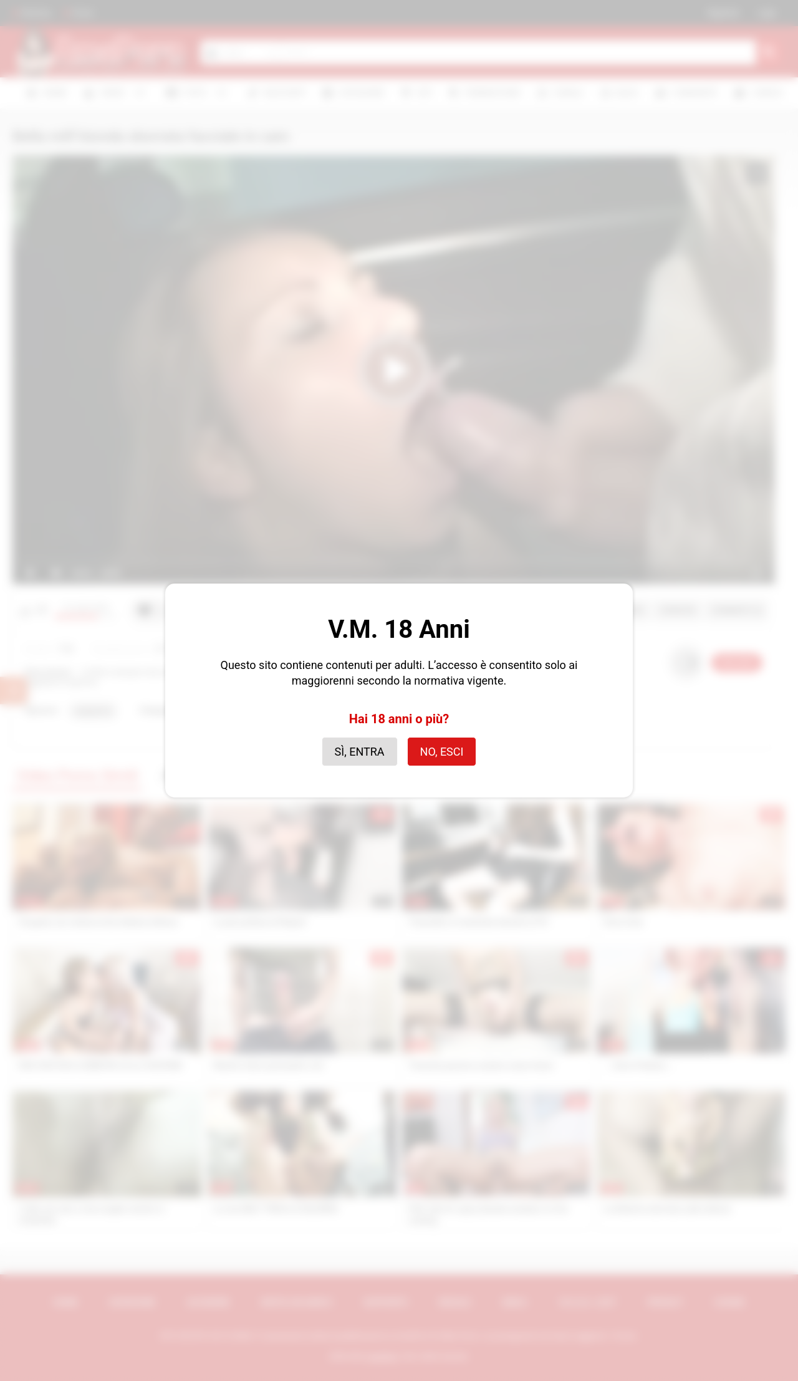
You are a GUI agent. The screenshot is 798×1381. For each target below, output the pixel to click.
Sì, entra (360, 751)
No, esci (442, 751)
